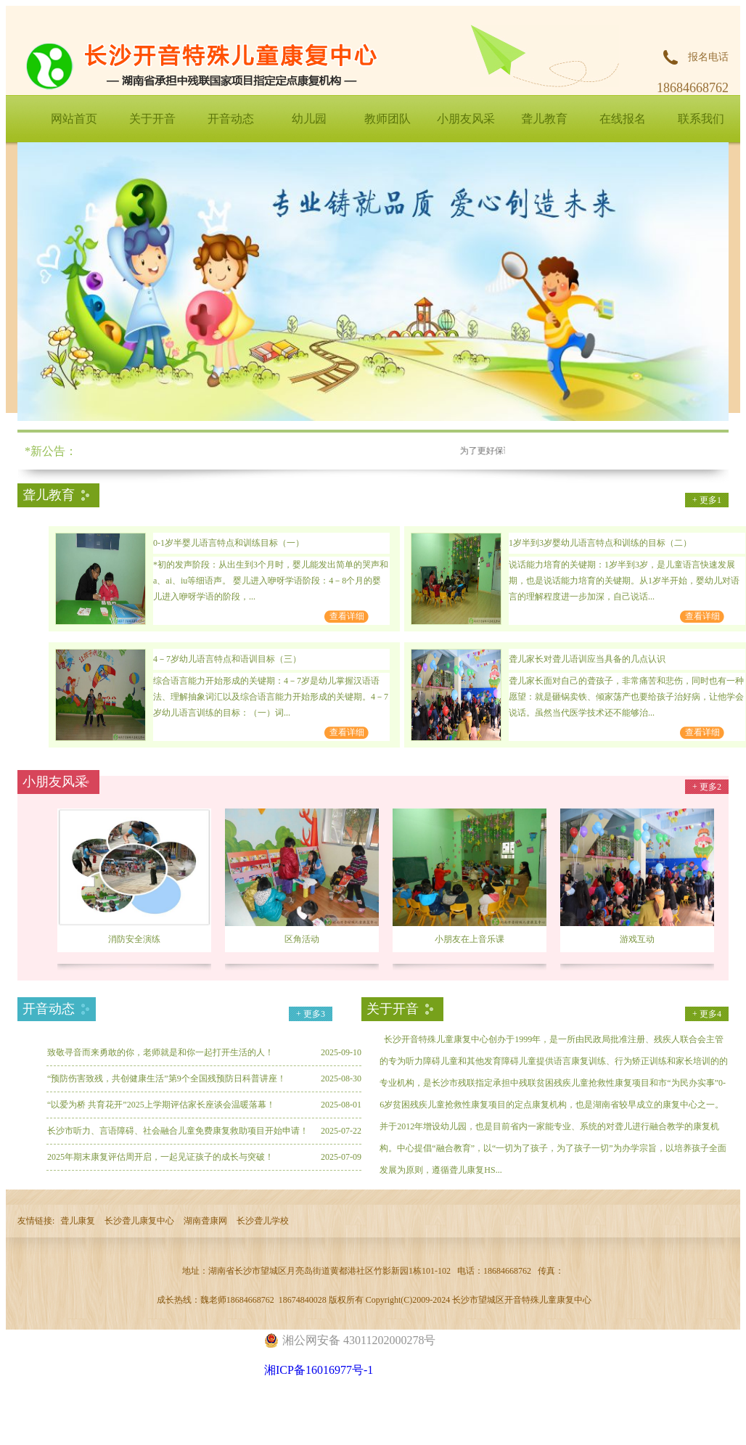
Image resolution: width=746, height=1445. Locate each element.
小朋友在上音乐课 (469, 939)
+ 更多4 (706, 1014)
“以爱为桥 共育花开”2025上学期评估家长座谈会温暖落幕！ (161, 1105)
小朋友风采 (466, 118)
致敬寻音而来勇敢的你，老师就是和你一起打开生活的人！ (160, 1052)
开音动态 (231, 118)
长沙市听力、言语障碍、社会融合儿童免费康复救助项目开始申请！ (177, 1131)
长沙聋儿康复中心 (139, 1221)
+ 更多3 (310, 1014)
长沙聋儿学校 (263, 1221)
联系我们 (701, 118)
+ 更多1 (706, 500)
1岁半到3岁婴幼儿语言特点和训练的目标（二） (600, 543)
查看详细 (346, 616)
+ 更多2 (706, 787)
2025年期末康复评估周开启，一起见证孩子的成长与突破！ (160, 1157)
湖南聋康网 (205, 1221)
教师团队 (387, 118)
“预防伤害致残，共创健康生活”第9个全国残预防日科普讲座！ (166, 1078)
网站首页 (74, 118)
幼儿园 (309, 118)
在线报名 (622, 118)
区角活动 (301, 939)
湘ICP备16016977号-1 (318, 1370)
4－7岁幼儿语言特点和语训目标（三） (227, 659)
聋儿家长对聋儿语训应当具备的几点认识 (587, 659)
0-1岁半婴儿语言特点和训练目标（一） (228, 543)
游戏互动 (637, 939)
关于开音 (152, 118)
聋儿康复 (77, 1221)
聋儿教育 (544, 118)
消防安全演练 (134, 939)
